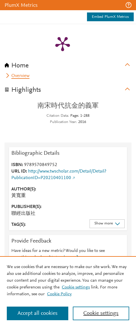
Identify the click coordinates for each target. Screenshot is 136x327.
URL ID (18, 171)
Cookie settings (76, 287)
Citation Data (57, 116)
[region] (68, 291)
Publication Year (63, 122)
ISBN (16, 165)
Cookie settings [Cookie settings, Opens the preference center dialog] (100, 313)
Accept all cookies (38, 313)
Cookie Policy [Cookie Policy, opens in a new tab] (59, 294)
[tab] (68, 64)
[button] (128, 5)
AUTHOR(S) (23, 189)
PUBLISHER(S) (25, 207)
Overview (20, 76)
